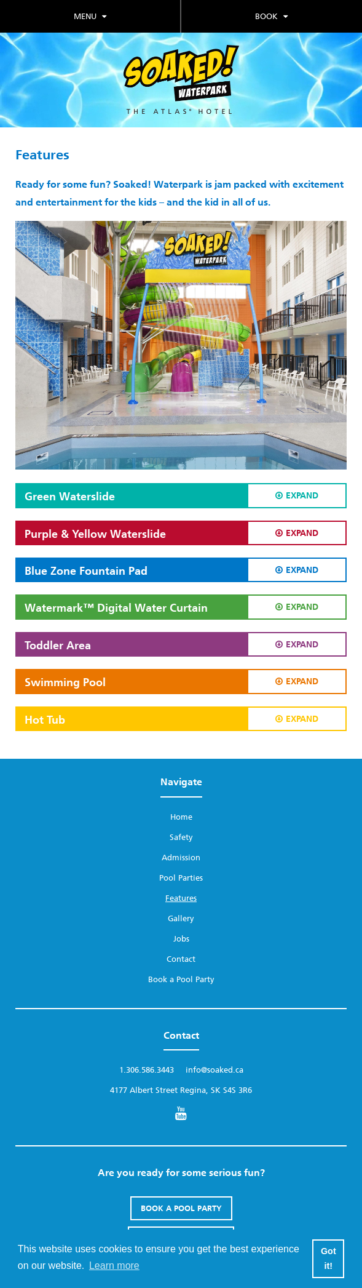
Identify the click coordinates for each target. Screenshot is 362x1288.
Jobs (181, 938)
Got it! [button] (328, 1258)
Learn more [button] (114, 1265)
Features (181, 898)
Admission (181, 857)
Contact (181, 959)
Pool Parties (181, 877)
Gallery (181, 918)
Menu (90, 16)
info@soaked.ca (214, 1069)
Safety (181, 837)
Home (181, 817)
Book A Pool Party (181, 1208)
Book (271, 16)
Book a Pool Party (181, 979)
